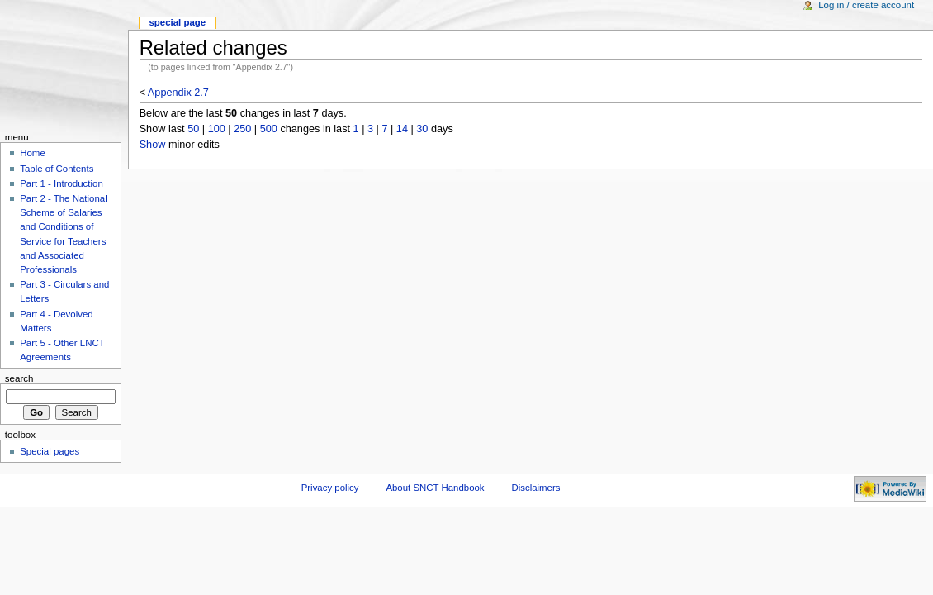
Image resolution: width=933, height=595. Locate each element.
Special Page (177, 22)
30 (422, 129)
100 (216, 129)
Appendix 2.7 (178, 92)
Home (32, 153)
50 (193, 129)
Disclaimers (535, 488)
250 (242, 129)
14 (402, 129)
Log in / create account (866, 5)
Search (19, 378)
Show (153, 144)
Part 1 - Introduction (61, 183)
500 (268, 129)
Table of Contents (56, 169)
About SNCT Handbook (435, 488)
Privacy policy (330, 488)
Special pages (49, 451)
